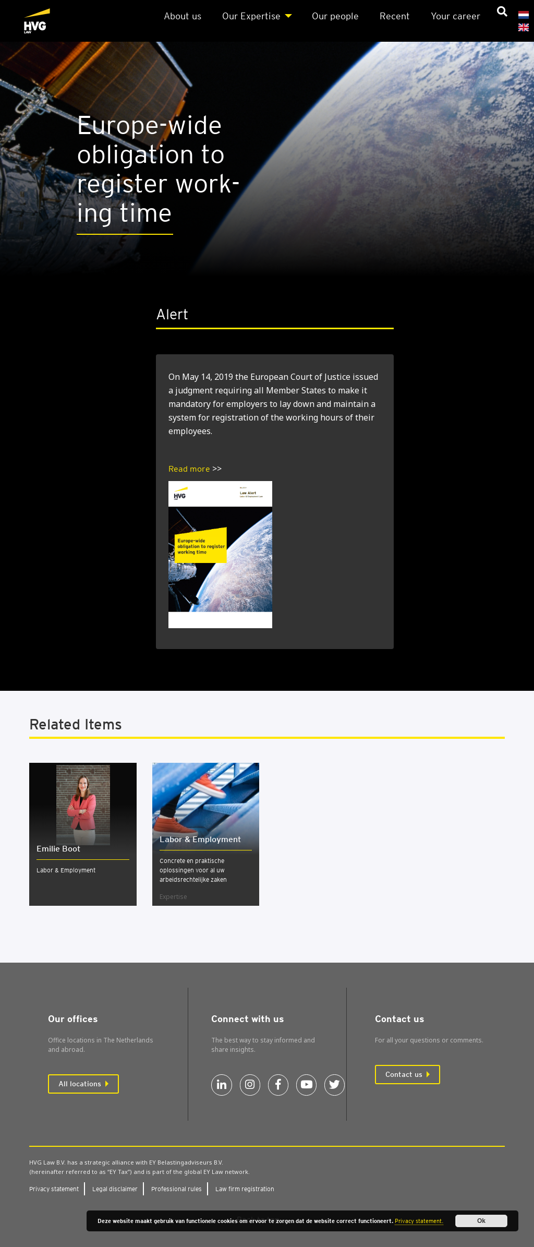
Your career (455, 15)
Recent (395, 15)
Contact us (403, 1074)
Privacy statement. (419, 1221)
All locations (79, 1084)
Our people (335, 15)
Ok (481, 1221)
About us (182, 15)
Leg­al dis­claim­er (115, 1189)
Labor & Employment (66, 870)
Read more (189, 469)
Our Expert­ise (251, 15)
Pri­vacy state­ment (54, 1189)
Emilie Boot (58, 849)
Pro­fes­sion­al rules (176, 1189)
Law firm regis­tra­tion (244, 1189)
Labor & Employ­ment (200, 839)
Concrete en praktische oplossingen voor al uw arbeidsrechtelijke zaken (193, 870)
